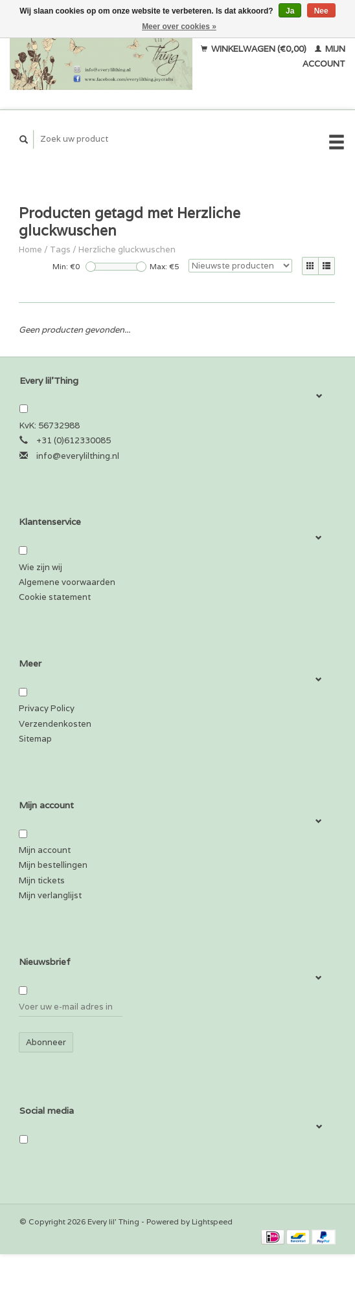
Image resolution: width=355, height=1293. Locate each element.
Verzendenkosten (55, 723)
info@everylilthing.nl (77, 455)
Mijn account (45, 850)
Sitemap (35, 738)
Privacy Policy (46, 708)
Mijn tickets (42, 880)
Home (30, 249)
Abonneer (46, 1042)
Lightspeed (212, 1221)
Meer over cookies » (179, 26)
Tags (60, 249)
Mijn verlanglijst (50, 895)
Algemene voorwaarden (67, 582)
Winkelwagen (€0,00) (254, 48)
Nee (321, 11)
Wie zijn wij (40, 567)
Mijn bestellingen (53, 864)
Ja (290, 11)
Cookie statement (55, 596)
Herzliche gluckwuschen (127, 249)
